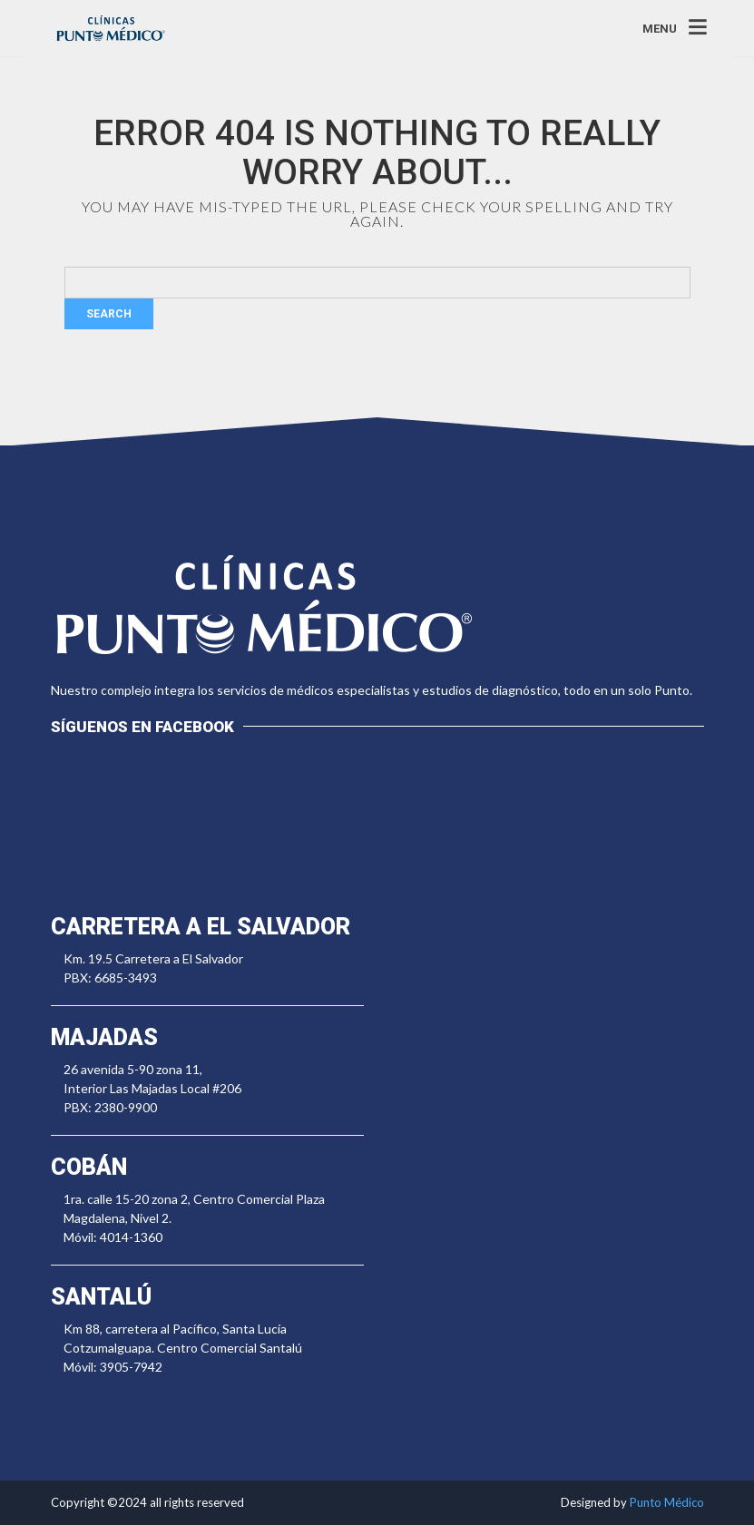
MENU (659, 27)
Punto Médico (667, 1502)
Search (109, 314)
